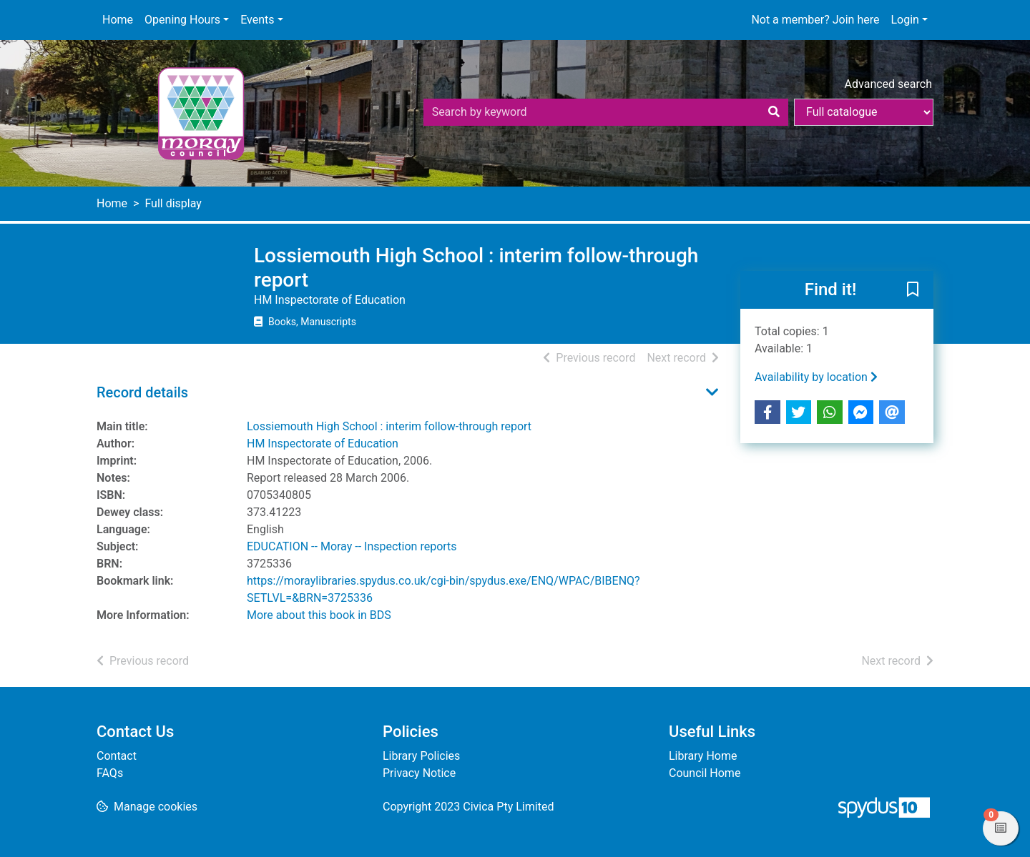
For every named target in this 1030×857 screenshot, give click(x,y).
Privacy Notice (419, 773)
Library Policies (421, 756)
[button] (912, 291)
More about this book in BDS (319, 615)
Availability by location (816, 377)
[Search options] (863, 112)
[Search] (774, 112)
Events (257, 19)
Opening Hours (182, 19)
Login (904, 19)
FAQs (110, 773)
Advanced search (888, 84)
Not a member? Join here (815, 19)
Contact (117, 756)
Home (117, 19)
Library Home (703, 756)
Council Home (704, 773)
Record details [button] (142, 392)
